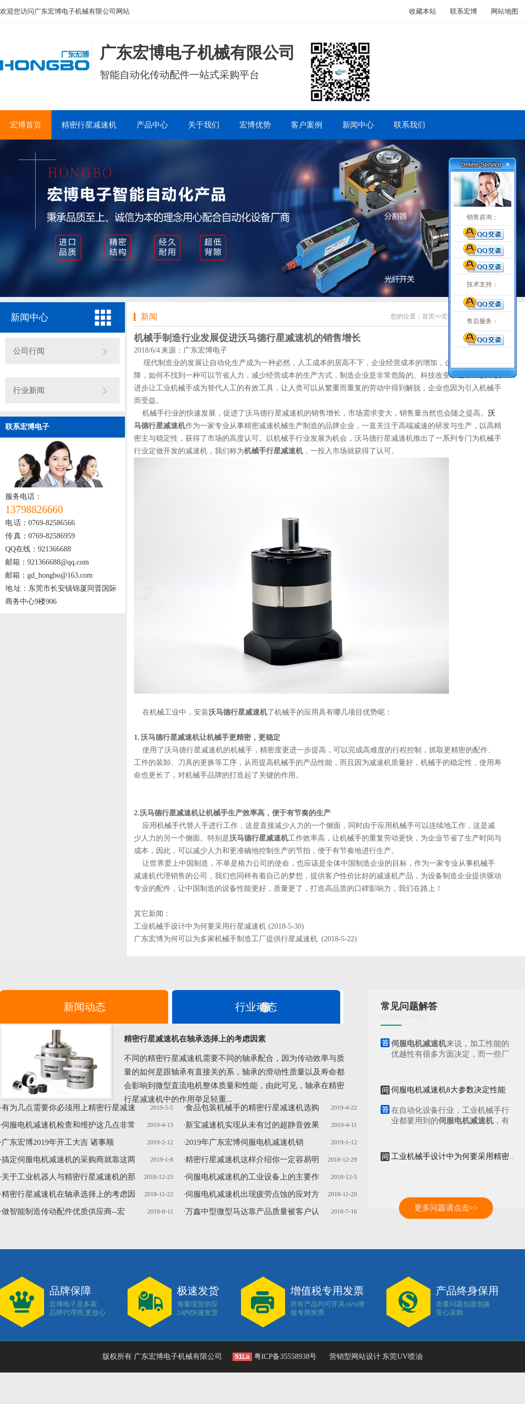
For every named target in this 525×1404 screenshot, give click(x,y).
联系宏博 (463, 11)
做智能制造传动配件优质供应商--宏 (63, 1211)
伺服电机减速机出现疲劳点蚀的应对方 (252, 1194)
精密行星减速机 (89, 125)
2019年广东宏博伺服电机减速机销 (244, 1142)
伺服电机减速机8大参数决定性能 (448, 1090)
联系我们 (409, 125)
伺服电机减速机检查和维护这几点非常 (68, 1125)
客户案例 (306, 125)
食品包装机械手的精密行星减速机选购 (252, 1107)
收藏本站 (422, 11)
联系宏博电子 (27, 427)
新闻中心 (358, 125)
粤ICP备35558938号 (284, 1356)
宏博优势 (255, 125)
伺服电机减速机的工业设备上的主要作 (252, 1177)
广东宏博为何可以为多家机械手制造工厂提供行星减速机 (226, 939)
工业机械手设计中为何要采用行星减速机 (200, 926)
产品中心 (152, 125)
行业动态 (256, 1007)
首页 (428, 316)
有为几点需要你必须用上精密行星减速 (68, 1107)
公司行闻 (29, 351)
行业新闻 (29, 390)
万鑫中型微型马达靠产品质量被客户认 (252, 1211)
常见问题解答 (409, 1006)
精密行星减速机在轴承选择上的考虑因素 (195, 1039)
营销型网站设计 (355, 1356)
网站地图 (504, 11)
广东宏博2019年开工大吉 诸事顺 (58, 1142)
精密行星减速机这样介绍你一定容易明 (252, 1159)
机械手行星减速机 (273, 451)
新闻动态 (85, 1007)
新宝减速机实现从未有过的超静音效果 (252, 1125)
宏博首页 (25, 125)
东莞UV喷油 (402, 1356)
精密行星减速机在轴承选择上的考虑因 (68, 1194)
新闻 (149, 316)
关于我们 (203, 125)
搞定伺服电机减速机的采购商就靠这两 (68, 1159)
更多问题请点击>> (446, 1208)
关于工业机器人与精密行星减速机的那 (68, 1177)
